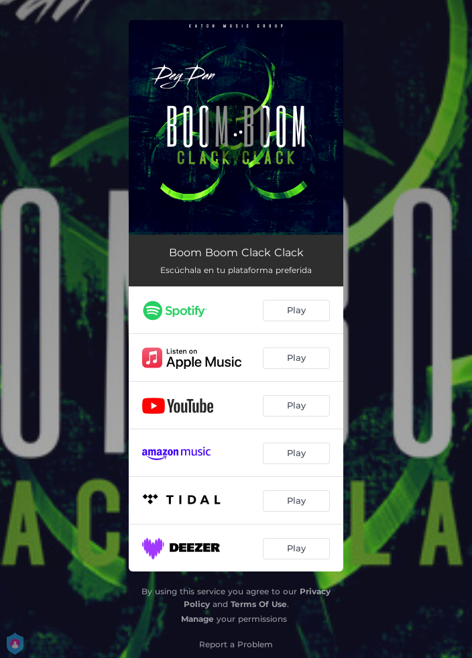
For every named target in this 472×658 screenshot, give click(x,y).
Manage (197, 619)
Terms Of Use (259, 604)
